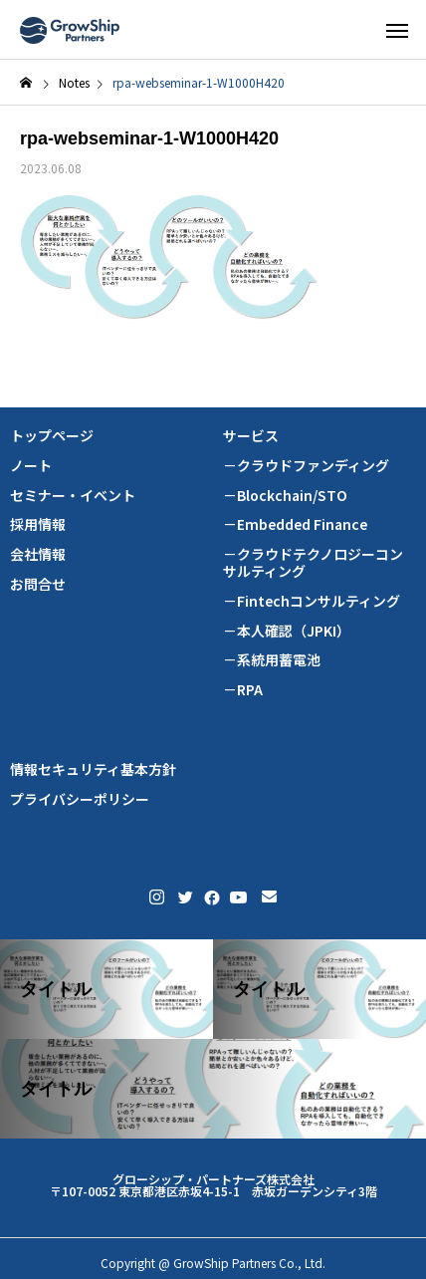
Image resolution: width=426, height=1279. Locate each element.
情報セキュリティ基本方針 (93, 769)
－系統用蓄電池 (271, 659)
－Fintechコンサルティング (311, 601)
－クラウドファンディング (306, 465)
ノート (31, 465)
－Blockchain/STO (285, 495)
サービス (251, 435)
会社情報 (38, 554)
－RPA (243, 689)
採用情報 (38, 524)
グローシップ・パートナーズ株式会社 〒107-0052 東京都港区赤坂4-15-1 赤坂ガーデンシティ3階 (213, 1184)
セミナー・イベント (72, 495)
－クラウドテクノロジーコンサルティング (313, 563)
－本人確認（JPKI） (286, 631)
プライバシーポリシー (79, 799)
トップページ (52, 435)
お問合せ (38, 584)
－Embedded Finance (295, 524)
